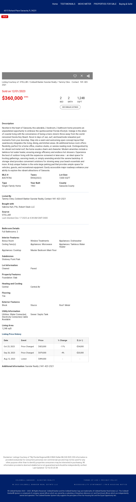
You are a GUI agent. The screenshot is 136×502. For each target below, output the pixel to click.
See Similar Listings (70, 107)
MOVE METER (84, 4)
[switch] (75, 76)
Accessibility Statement (88, 484)
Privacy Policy (109, 480)
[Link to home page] (5, 4)
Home (55, 4)
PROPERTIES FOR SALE (105, 4)
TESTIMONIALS (67, 4)
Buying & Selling (126, 4)
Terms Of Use (91, 480)
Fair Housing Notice (116, 484)
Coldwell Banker (25, 480)
